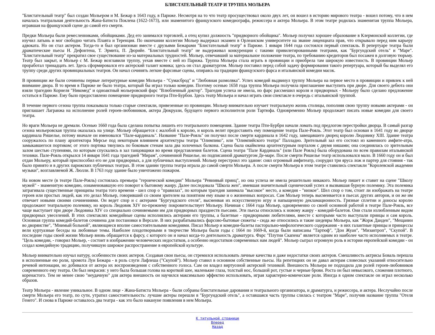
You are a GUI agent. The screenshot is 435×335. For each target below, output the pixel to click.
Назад (217, 328)
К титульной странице (217, 318)
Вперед (217, 323)
